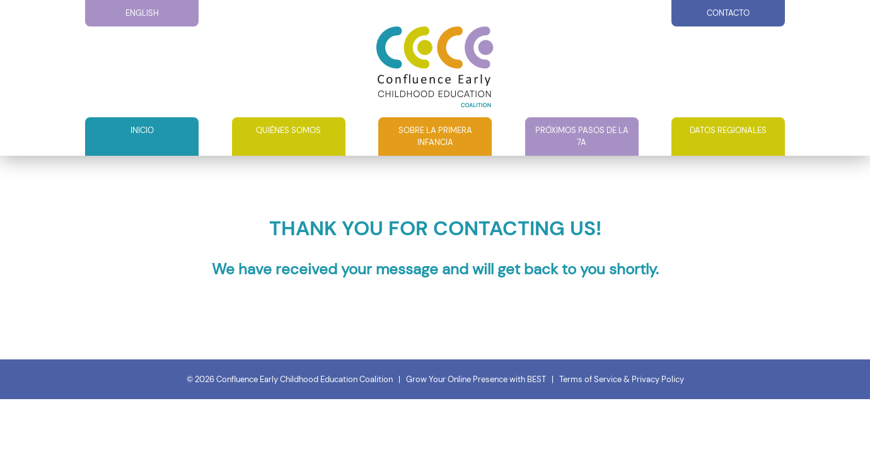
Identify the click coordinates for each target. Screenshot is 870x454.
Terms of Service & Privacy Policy (621, 379)
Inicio (142, 130)
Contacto (728, 13)
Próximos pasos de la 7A (582, 136)
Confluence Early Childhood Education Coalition (304, 379)
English (142, 13)
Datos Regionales (728, 130)
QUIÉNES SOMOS (288, 130)
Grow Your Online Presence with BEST (476, 379)
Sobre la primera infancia (435, 136)
